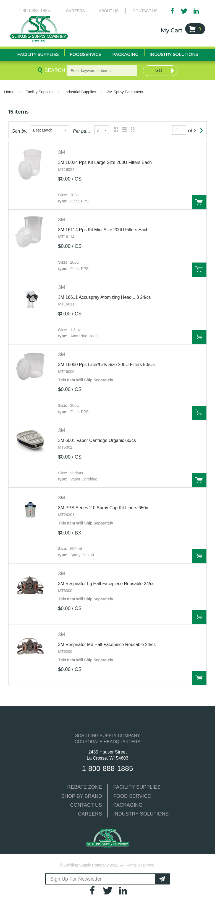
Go (158, 70)
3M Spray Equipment (125, 92)
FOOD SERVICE (132, 796)
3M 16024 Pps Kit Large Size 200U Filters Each (105, 162)
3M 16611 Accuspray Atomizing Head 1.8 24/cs (104, 297)
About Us (109, 11)
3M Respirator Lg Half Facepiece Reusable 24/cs (106, 583)
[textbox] (102, 70)
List (123, 130)
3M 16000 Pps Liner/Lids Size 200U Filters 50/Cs (106, 364)
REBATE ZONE (84, 787)
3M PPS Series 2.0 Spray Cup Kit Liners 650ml (104, 507)
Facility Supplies (39, 92)
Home (9, 92)
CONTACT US (86, 805)
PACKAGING (128, 805)
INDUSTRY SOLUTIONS (141, 814)
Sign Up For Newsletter (76, 879)
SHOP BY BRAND (81, 796)
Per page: (82, 130)
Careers (75, 11)
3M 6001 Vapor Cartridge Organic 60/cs (97, 440)
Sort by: (20, 130)
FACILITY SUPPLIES (137, 787)
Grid (114, 130)
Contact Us (145, 11)
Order (199, 202)
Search (53, 70)
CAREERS (90, 814)
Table (131, 130)
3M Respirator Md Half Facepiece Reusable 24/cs (107, 644)
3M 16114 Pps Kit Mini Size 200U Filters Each (103, 229)
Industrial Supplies (80, 92)
